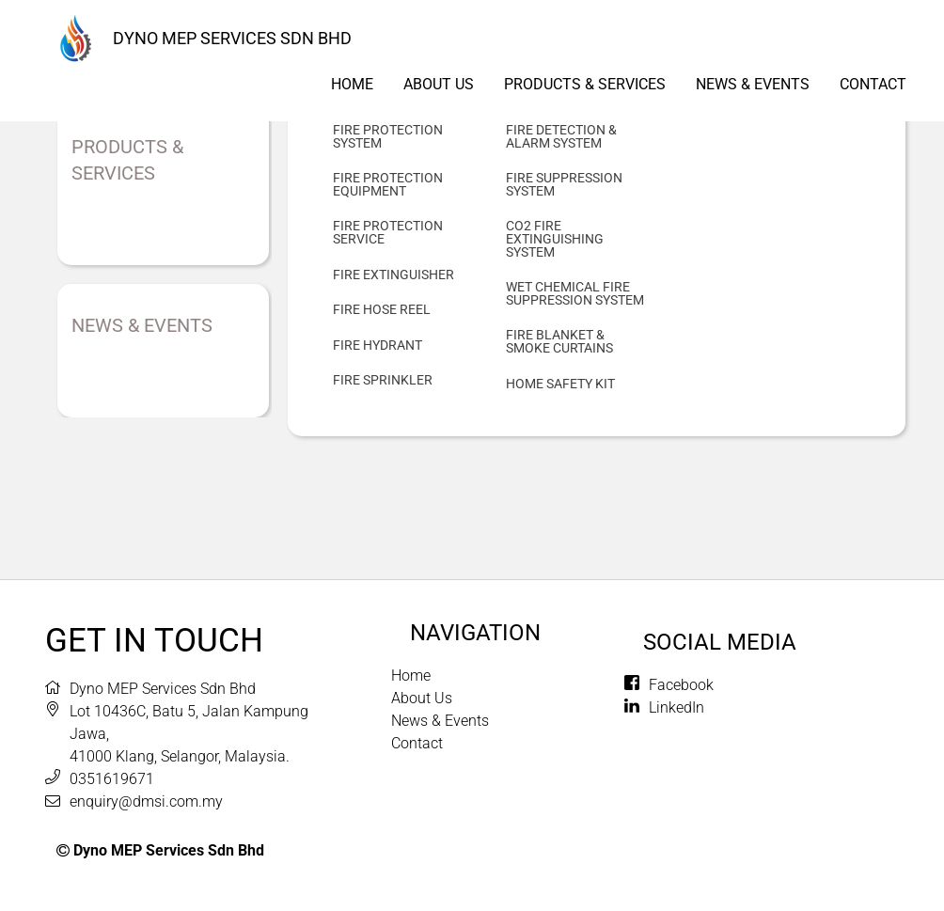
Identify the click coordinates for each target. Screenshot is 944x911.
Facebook (681, 685)
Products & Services (585, 84)
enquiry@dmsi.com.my (146, 801)
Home (352, 84)
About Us (421, 698)
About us (438, 84)
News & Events (753, 84)
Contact (873, 84)
